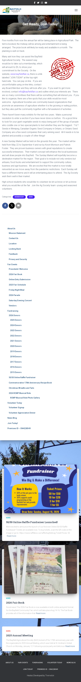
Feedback (13, 254)
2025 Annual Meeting (19, 635)
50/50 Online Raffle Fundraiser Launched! (32, 522)
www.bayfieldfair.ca (19, 74)
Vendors (13, 306)
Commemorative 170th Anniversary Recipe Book (30, 383)
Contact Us (13, 238)
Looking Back (15, 249)
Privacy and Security (18, 259)
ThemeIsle (49, 675)
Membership (19, 197)
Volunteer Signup (16, 407)
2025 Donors (16, 320)
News (31, 197)
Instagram (42, 3)
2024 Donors (16, 325)
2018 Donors (16, 356)
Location (13, 244)
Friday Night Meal (16, 290)
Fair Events (12, 264)
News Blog (12, 418)
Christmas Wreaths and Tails (21, 388)
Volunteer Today (14, 403)
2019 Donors (16, 351)
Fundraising (12, 311)
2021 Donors (16, 341)
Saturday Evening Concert (20, 300)
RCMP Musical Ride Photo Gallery (25, 398)
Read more (11, 536)
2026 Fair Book (15, 274)
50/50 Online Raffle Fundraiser (22, 377)
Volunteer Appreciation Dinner (22, 413)
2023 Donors (16, 330)
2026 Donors (14, 315)
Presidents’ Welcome (18, 269)
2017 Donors (16, 362)
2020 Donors (16, 346)
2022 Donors (16, 336)
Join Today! (12, 423)
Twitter (38, 3)
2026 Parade (14, 295)
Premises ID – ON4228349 (19, 428)
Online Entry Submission (19, 279)
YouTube (46, 3)
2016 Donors (16, 367)
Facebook (34, 3)
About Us (11, 228)
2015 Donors (16, 372)
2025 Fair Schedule (17, 285)
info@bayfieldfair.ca (28, 91)
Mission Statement (17, 233)
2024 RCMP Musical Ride (20, 393)
